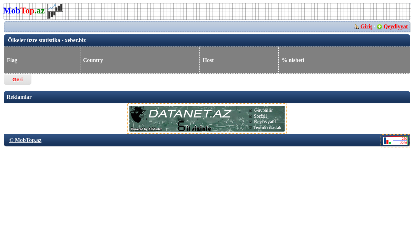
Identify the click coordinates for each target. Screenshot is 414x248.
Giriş (367, 26)
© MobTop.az (25, 140)
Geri (17, 79)
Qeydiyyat (396, 26)
